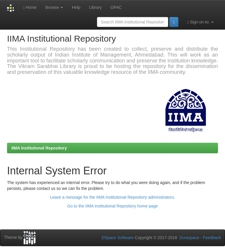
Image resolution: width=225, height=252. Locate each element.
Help (76, 7)
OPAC (116, 7)
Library (95, 7)
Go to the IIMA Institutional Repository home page (112, 206)
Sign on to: (200, 22)
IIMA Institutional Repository (39, 148)
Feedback (212, 237)
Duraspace (189, 237)
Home (29, 7)
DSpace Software (118, 237)
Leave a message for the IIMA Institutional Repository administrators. (112, 197)
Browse (54, 7)
